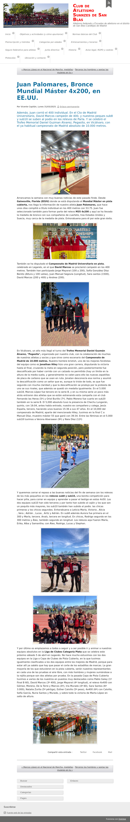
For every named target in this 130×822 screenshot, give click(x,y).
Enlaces (74, 781)
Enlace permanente (69, 106)
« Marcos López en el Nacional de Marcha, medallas (47, 69)
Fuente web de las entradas (19, 813)
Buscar (23, 781)
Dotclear (122, 819)
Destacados (26, 786)
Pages (23, 798)
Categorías (25, 792)
